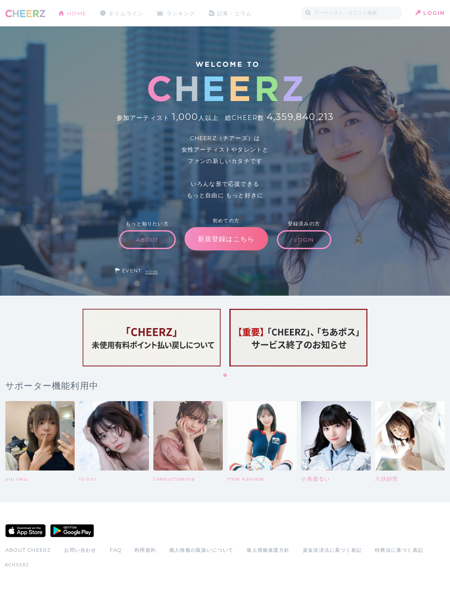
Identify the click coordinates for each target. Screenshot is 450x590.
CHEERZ (25, 13)
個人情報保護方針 (268, 550)
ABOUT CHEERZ (28, 550)
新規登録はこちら (226, 239)
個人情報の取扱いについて (201, 550)
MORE (151, 272)
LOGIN (434, 13)
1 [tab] (225, 375)
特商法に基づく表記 (399, 550)
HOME (77, 13)
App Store (25, 530)
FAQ (116, 550)
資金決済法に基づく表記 (332, 550)
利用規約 (145, 550)
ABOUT (147, 239)
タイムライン (126, 13)
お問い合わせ (80, 550)
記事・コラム (235, 13)
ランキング (181, 13)
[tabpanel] (152, 337)
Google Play (72, 530)
